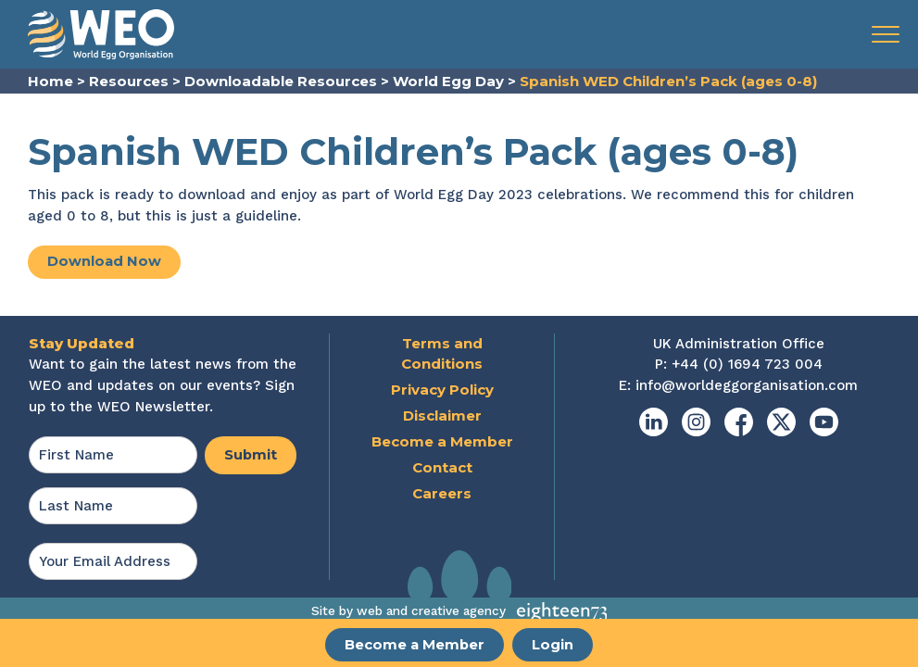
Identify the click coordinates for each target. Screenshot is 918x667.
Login (554, 645)
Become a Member (414, 645)
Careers (442, 494)
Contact (442, 468)
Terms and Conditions (442, 353)
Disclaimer (442, 416)
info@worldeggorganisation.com (746, 386)
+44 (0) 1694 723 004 (747, 365)
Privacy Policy (442, 390)
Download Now (104, 262)
